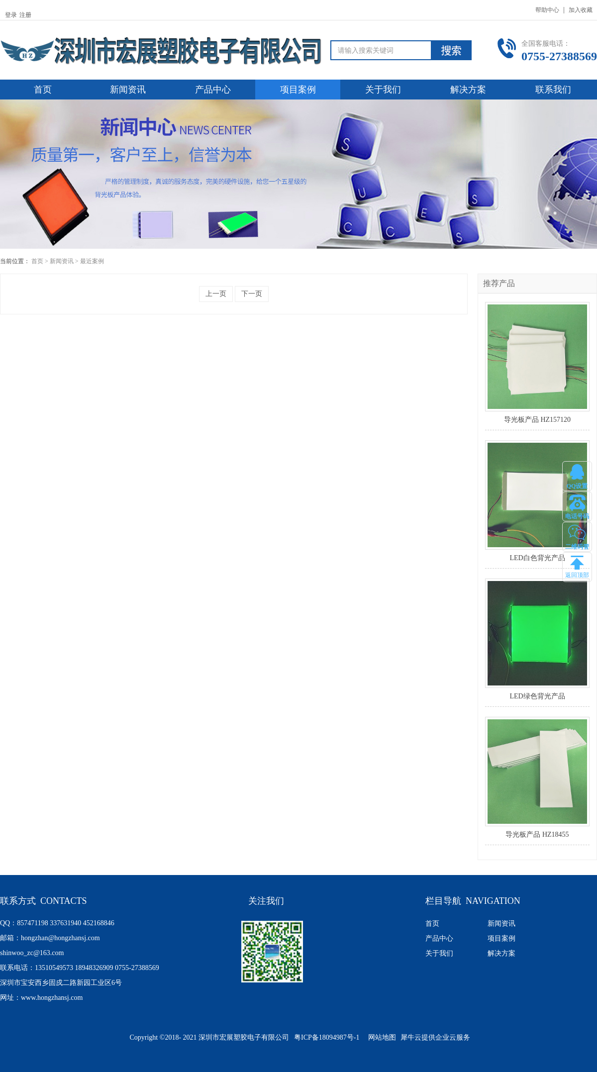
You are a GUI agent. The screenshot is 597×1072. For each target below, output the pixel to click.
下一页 (251, 293)
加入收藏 (581, 9)
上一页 (215, 293)
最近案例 (92, 261)
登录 (11, 14)
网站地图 (380, 1037)
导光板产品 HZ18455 (537, 834)
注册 (25, 14)
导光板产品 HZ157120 (537, 419)
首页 (43, 90)
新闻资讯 (62, 261)
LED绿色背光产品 (537, 696)
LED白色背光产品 (537, 558)
